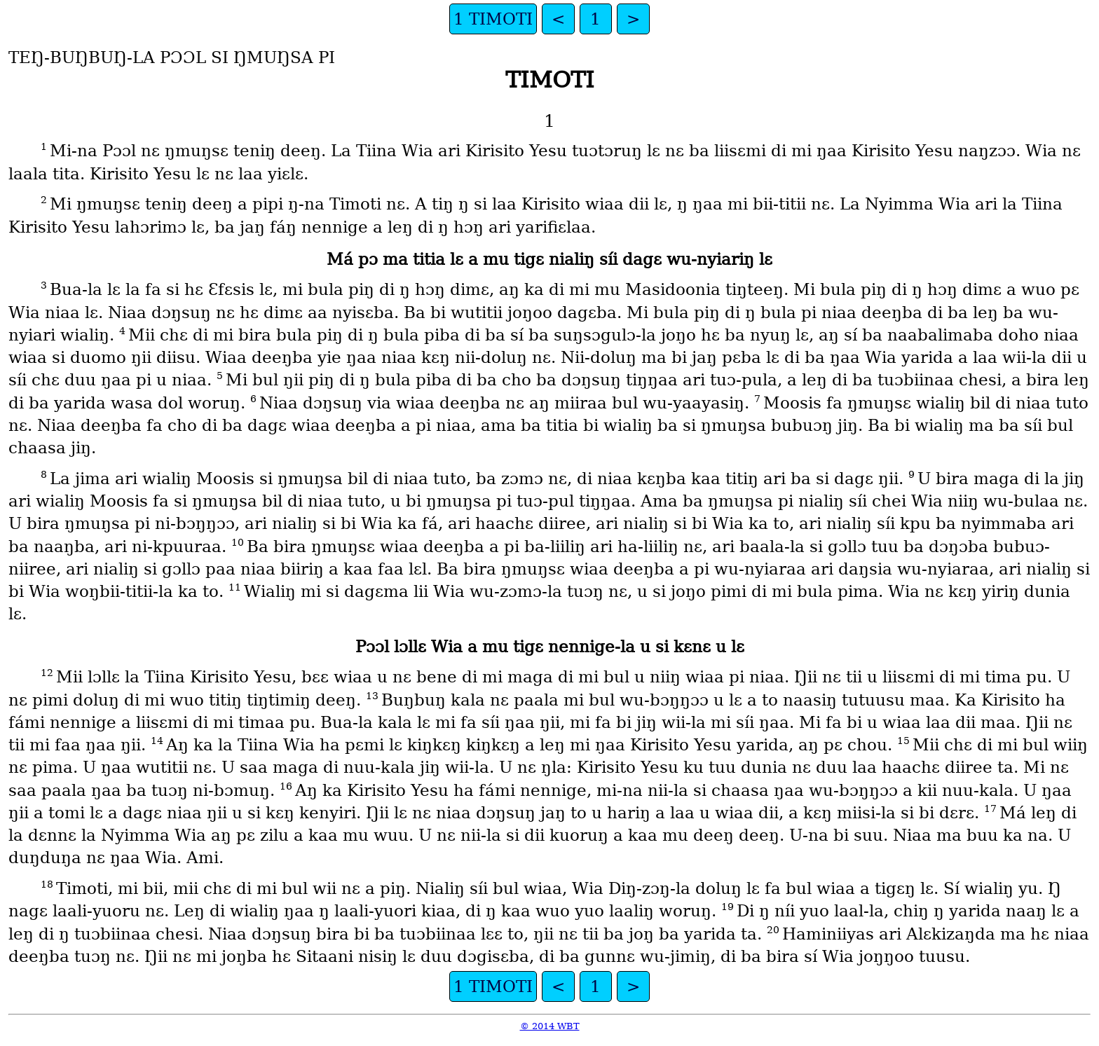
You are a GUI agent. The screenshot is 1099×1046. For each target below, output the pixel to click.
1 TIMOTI (493, 19)
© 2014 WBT (550, 1026)
